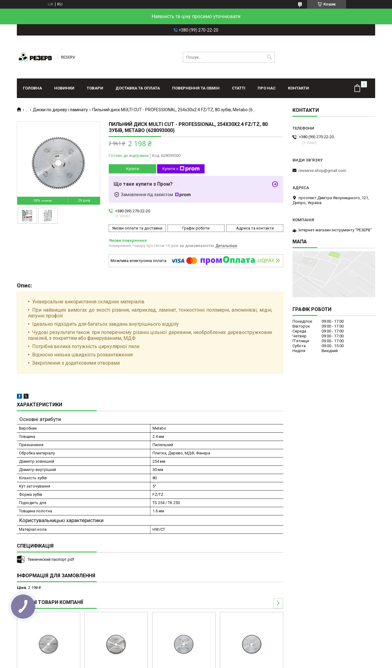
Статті (238, 88)
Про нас (267, 88)
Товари (95, 88)
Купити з (181, 169)
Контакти (298, 88)
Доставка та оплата (137, 88)
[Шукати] (269, 57)
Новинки (64, 88)
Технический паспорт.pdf (51, 559)
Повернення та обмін (196, 88)
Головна (32, 88)
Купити (132, 168)
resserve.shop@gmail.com (322, 170)
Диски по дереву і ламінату (60, 109)
